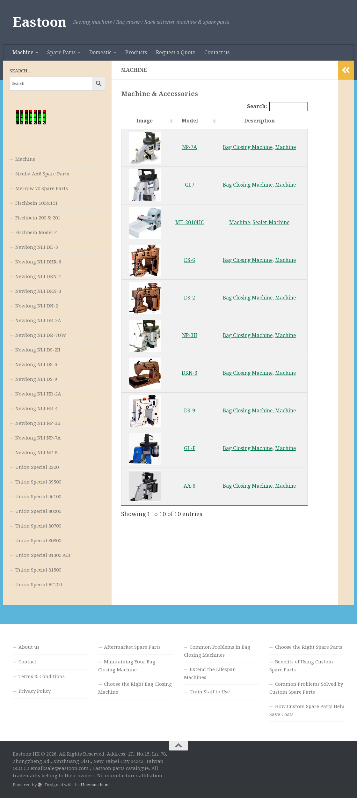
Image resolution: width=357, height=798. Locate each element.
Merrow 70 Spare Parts (41, 188)
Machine (22, 52)
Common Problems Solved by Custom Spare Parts (306, 688)
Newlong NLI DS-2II (37, 350)
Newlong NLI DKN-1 (38, 276)
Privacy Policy (34, 691)
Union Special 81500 (38, 570)
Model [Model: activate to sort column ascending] (190, 121)
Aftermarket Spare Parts (132, 647)
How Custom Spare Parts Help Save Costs (306, 710)
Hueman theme (96, 784)
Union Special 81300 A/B (42, 555)
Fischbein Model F (36, 232)
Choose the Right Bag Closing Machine (135, 688)
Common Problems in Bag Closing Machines (217, 651)
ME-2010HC (189, 222)
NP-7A (189, 147)
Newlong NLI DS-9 (36, 379)
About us (29, 647)
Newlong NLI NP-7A (38, 438)
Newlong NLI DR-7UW (40, 335)
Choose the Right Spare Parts (308, 647)
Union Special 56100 (38, 496)
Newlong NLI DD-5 (36, 247)
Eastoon (40, 22)
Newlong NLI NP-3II (38, 423)
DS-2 (189, 298)
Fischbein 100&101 (36, 203)
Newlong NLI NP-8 (36, 452)
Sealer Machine (270, 222)
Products (136, 52)
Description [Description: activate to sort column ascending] (259, 121)
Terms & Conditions (41, 676)
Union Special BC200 (38, 584)
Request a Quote (175, 52)
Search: (277, 106)
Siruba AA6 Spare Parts (42, 174)
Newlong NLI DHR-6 (38, 262)
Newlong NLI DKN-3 (38, 291)
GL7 (189, 185)
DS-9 (189, 411)
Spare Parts (61, 52)
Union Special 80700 (38, 526)
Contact (27, 662)
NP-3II (189, 335)
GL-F (189, 448)
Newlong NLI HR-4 (36, 408)
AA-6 (189, 486)
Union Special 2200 (37, 467)
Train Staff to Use (210, 692)
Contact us (216, 52)
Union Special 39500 (38, 482)
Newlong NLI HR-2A (38, 394)
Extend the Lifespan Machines (210, 673)
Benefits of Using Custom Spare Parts (301, 666)
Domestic (100, 52)
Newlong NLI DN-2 (36, 306)
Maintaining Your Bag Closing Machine (126, 666)
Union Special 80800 (38, 540)
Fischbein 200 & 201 (37, 218)
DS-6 (189, 260)
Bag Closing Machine (248, 147)
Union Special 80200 (38, 511)
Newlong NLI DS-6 (36, 364)
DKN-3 (189, 373)
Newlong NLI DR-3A (38, 320)
